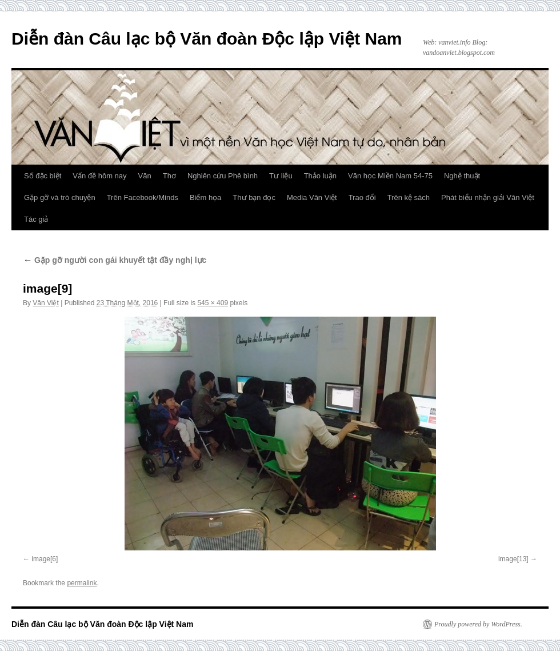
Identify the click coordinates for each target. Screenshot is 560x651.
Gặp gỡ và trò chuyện (59, 197)
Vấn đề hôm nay (99, 175)
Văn (144, 175)
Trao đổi (362, 197)
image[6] (44, 559)
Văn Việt (45, 303)
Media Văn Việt (312, 197)
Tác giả (36, 219)
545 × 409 (212, 303)
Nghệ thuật (462, 175)
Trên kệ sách (408, 197)
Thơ (169, 175)
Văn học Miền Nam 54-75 (390, 175)
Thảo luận (320, 175)
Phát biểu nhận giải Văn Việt (487, 197)
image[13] (513, 559)
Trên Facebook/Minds (142, 197)
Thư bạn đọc (254, 197)
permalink (82, 583)
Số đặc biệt (42, 175)
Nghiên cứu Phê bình (222, 175)
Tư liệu (281, 175)
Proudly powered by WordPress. (478, 624)
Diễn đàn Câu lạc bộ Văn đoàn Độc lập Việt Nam (206, 38)
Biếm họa (205, 197)
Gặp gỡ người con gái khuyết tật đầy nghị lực (114, 260)
